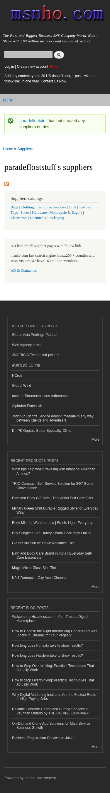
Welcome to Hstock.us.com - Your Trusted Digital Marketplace (50, 619)
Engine (77, 212)
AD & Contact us (24, 270)
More (95, 439)
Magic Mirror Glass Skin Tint (34, 568)
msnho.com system (40, 778)
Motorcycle (58, 212)
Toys (14, 212)
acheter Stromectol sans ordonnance (41, 396)
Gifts (72, 207)
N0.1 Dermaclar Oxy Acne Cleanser (40, 578)
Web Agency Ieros (26, 345)
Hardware (39, 212)
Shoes (25, 212)
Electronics (19, 218)
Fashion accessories (51, 207)
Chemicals (38, 218)
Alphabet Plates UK (27, 406)
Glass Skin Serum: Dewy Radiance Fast (43, 543)
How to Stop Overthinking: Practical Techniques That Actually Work (53, 668)
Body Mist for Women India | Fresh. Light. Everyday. (52, 523)
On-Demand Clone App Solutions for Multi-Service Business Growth (51, 725)
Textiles (85, 207)
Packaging (56, 218)
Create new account (33, 66)
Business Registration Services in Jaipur (43, 738)
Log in (9, 66)
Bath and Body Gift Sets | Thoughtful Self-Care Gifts (52, 498)
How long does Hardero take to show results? (47, 655)
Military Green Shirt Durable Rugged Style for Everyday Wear (55, 510)
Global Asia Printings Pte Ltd (34, 335)
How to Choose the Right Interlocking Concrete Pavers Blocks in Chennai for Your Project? (54, 633)
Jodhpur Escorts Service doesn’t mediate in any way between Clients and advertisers (53, 418)
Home (8, 149)
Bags (14, 207)
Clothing (27, 207)
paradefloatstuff (33, 120)
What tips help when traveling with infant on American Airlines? (53, 471)
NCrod (17, 376)
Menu (8, 100)
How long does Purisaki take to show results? (47, 645)
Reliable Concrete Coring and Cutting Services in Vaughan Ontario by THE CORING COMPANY (50, 711)
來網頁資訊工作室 (26, 365)
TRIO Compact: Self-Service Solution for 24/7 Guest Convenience (52, 486)
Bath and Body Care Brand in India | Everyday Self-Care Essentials (52, 555)
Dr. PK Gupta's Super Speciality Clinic (41, 431)
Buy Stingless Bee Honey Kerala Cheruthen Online (51, 533)
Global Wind (21, 386)
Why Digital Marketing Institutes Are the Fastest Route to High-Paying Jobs (54, 697)
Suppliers (25, 149)
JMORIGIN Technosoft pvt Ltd (35, 355)
